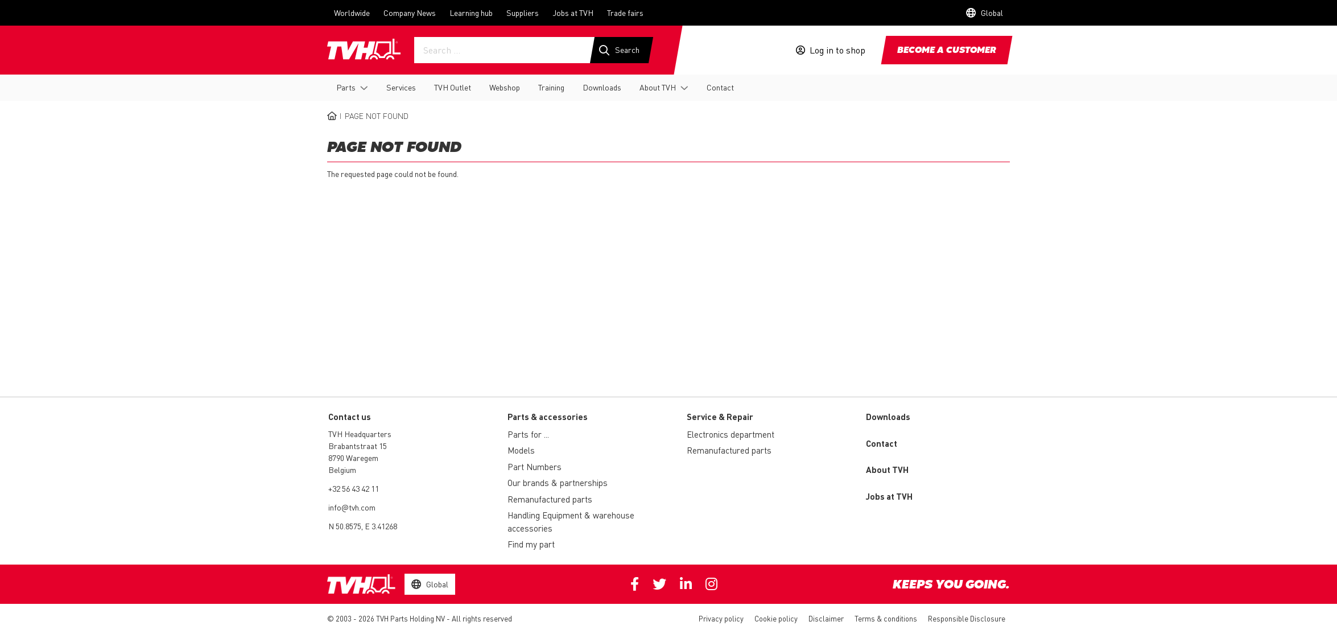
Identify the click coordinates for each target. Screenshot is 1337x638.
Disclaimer (826, 618)
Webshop (504, 87)
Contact (720, 87)
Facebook (634, 584)
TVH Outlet (452, 87)
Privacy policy (721, 618)
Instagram (711, 584)
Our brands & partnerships (557, 482)
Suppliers (522, 12)
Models (521, 450)
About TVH (657, 87)
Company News (409, 12)
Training (551, 87)
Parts (346, 87)
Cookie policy (776, 618)
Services (401, 87)
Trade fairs (625, 12)
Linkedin (686, 584)
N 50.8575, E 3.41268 (362, 526)
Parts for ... (528, 434)
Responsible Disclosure (966, 618)
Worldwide (352, 12)
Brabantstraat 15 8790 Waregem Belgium (357, 458)
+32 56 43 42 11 (353, 488)
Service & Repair (720, 416)
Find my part (531, 544)
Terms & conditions (886, 618)
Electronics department (730, 434)
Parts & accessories (547, 416)
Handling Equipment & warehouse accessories (570, 521)
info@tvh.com (351, 507)
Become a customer (946, 51)
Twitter (659, 584)
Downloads (602, 87)
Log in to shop (837, 50)
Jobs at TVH (572, 12)
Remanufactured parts (549, 499)
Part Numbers (534, 466)
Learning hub (471, 12)
